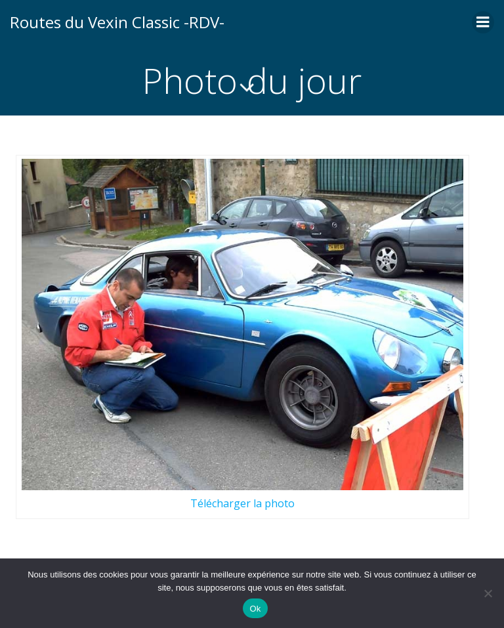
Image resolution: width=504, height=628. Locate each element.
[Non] (487, 593)
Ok (255, 609)
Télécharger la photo (242, 503)
